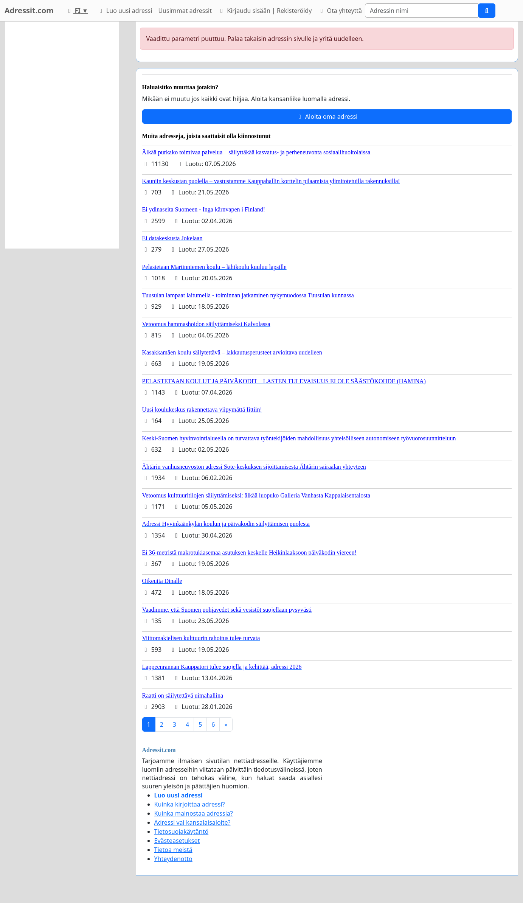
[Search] (421, 10)
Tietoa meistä (173, 849)
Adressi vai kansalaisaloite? (192, 822)
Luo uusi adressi (124, 10)
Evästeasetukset (177, 840)
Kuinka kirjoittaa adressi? (189, 804)
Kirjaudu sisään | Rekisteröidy (265, 10)
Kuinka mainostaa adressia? (193, 813)
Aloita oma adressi (327, 116)
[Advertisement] (62, 135)
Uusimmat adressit (185, 10)
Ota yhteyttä (340, 10)
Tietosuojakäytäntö (181, 831)
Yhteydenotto (173, 859)
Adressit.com (29, 10)
